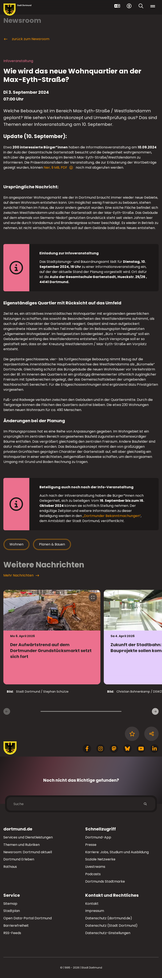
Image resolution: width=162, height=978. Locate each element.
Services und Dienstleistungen (28, 837)
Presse (90, 844)
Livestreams (95, 866)
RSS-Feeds (12, 933)
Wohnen (16, 544)
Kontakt (92, 903)
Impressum (94, 910)
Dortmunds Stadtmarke (105, 881)
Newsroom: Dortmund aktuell (27, 852)
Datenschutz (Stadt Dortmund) (111, 925)
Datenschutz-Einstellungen (107, 933)
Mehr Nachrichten (21, 575)
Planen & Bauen (52, 544)
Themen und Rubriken (21, 844)
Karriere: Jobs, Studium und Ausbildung (117, 852)
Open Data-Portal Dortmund (27, 918)
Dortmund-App (98, 837)
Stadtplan (11, 910)
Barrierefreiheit (16, 925)
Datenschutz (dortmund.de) (108, 918)
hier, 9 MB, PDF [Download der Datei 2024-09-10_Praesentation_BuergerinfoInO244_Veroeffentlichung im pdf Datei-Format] (56, 167)
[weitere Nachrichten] (155, 711)
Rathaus (10, 866)
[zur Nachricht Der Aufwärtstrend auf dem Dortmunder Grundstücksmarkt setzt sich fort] (51, 637)
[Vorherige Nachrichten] (6, 711)
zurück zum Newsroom (26, 39)
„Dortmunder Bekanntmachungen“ (112, 515)
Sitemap (10, 903)
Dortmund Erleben (18, 859)
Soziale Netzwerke (100, 859)
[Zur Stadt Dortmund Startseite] (17, 9)
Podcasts (93, 874)
